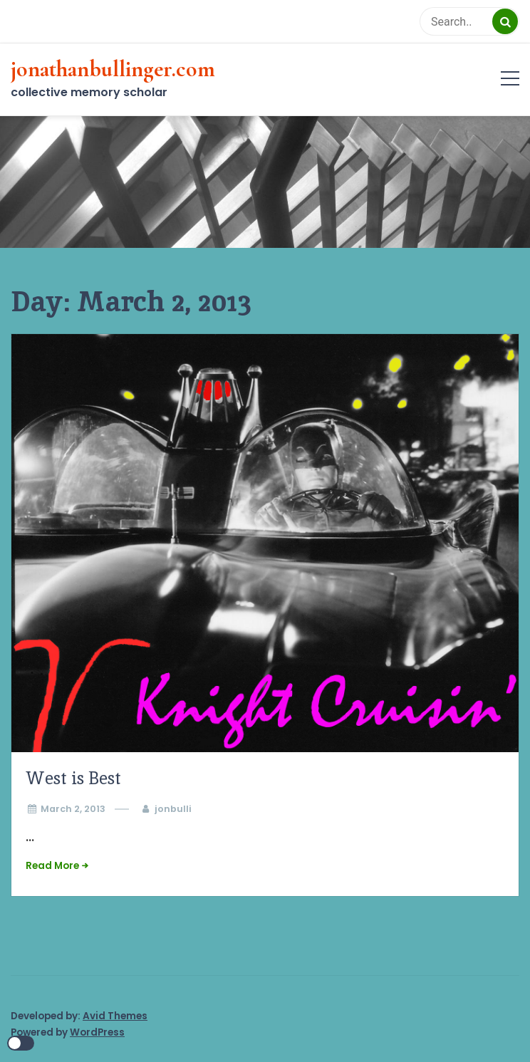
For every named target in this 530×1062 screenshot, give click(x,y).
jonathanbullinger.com (113, 69)
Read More (52, 866)
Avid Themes (115, 1016)
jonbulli (173, 809)
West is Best (73, 778)
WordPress (97, 1032)
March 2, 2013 (73, 809)
